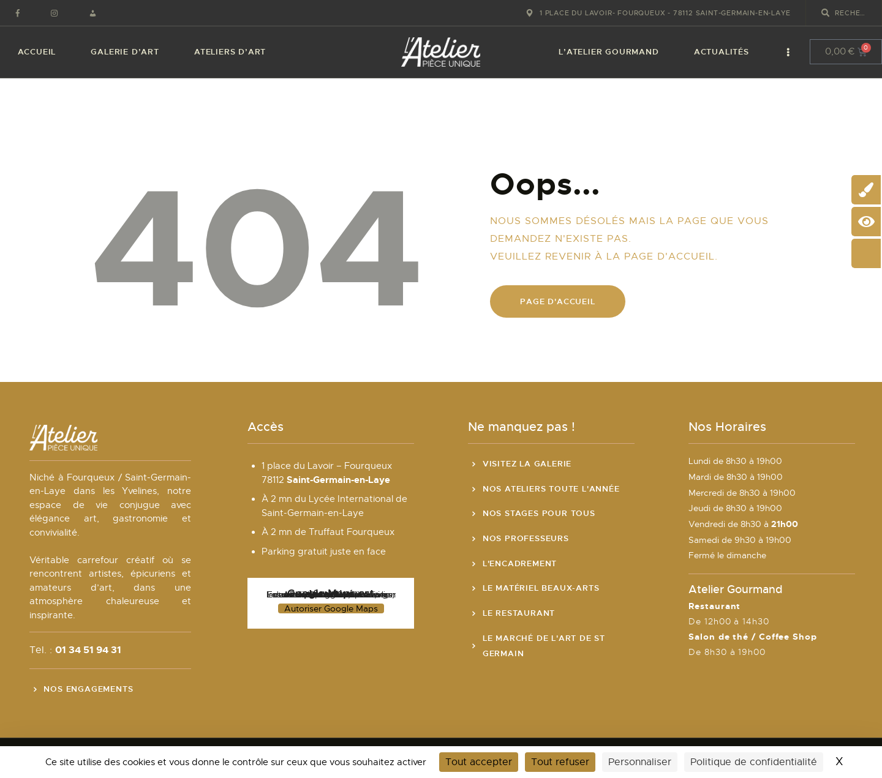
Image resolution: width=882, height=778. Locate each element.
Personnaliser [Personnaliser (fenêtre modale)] (639, 762)
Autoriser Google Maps (331, 608)
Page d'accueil (557, 301)
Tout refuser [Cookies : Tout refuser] (560, 762)
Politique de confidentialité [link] (753, 762)
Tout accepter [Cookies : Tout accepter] (478, 762)
